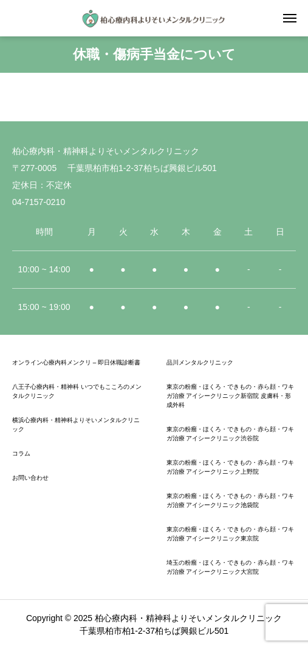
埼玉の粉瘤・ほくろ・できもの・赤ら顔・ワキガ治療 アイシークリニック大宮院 (230, 567)
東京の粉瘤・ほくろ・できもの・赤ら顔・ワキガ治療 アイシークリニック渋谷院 (230, 434)
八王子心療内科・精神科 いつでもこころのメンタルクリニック (77, 391)
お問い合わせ (30, 477)
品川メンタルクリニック (199, 362)
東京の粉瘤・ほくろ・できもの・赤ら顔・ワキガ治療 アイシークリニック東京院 (230, 534)
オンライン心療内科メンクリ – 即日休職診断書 (76, 362)
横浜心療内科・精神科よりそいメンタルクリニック (76, 424)
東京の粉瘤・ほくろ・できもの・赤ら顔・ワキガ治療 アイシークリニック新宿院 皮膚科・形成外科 (230, 395)
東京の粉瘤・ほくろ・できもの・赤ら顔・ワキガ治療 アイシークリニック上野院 (230, 467)
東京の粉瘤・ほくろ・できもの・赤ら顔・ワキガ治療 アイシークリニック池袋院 (230, 500)
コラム (21, 453)
